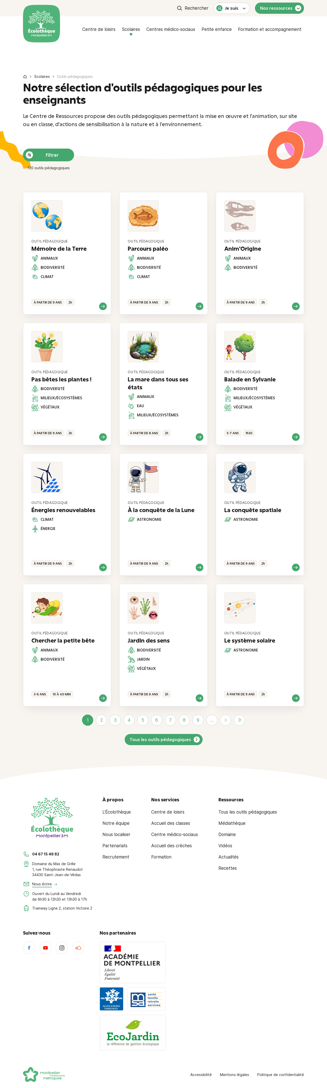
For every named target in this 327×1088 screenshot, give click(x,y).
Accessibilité (201, 1074)
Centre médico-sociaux (174, 834)
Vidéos (225, 845)
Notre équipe (116, 823)
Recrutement (115, 857)
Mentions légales (234, 1074)
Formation (161, 857)
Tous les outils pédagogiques (160, 739)
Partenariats (114, 845)
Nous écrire (42, 884)
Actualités (228, 857)
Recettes (227, 868)
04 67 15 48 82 (45, 854)
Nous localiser (116, 834)
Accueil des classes (170, 823)
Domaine (227, 834)
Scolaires (131, 29)
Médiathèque (232, 823)
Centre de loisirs (98, 29)
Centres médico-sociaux (170, 29)
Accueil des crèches (171, 845)
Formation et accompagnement (269, 29)
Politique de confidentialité (280, 1074)
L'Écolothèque (116, 812)
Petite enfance (217, 29)
